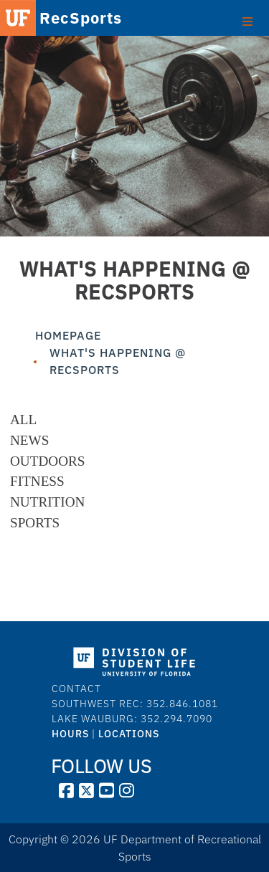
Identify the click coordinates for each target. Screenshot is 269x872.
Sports (35, 522)
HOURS (70, 733)
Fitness (37, 481)
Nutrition (47, 501)
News (29, 440)
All (23, 419)
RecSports (59, 18)
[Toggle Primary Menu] (247, 20)
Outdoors (47, 461)
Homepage (68, 335)
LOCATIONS (128, 733)
